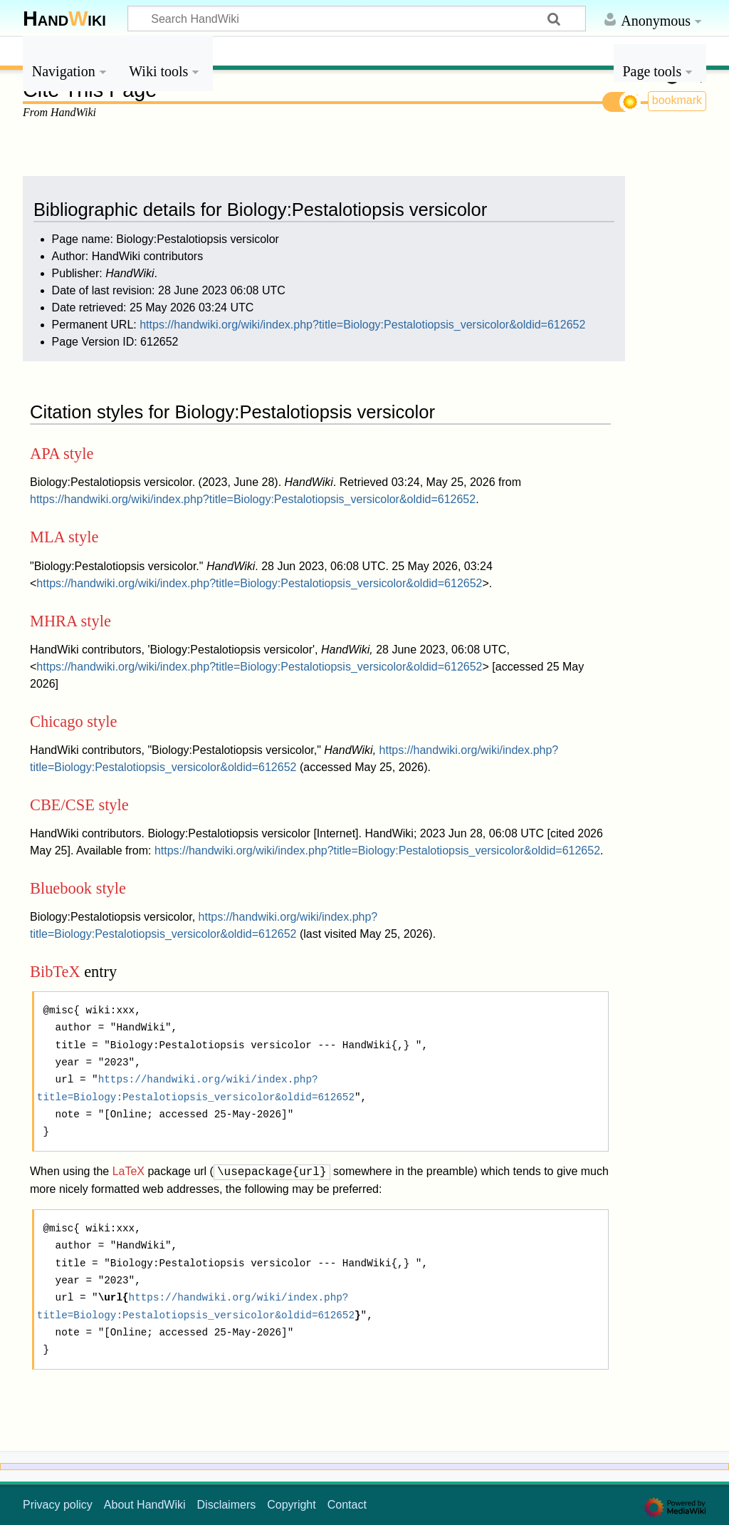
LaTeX (128, 1172)
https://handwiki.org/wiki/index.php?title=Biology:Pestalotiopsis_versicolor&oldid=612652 (362, 325)
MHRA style (70, 621)
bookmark (677, 100)
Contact (347, 1505)
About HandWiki (145, 1505)
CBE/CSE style (79, 805)
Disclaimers (226, 1505)
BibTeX (55, 972)
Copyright (291, 1505)
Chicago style (73, 721)
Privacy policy (58, 1505)
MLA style (64, 537)
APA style (61, 453)
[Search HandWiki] (356, 18)
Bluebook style (78, 888)
